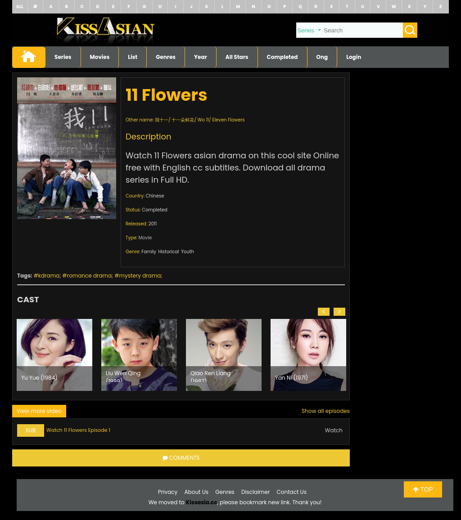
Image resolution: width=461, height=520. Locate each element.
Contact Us (292, 492)
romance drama (89, 275)
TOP (423, 489)
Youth (187, 251)
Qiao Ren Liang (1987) (210, 375)
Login (353, 57)
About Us (197, 492)
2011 (153, 223)
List (132, 57)
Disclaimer (255, 492)
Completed (282, 57)
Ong (322, 57)
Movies (100, 57)
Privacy (167, 492)
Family (148, 251)
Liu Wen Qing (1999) (123, 375)
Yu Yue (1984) (39, 377)
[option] (54, 355)
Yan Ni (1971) (291, 377)
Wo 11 (203, 120)
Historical (168, 251)
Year (200, 57)
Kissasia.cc (201, 502)
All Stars (237, 57)
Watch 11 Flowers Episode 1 (78, 430)
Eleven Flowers (228, 120)
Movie (145, 237)
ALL (19, 6)
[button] (324, 312)
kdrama (48, 275)
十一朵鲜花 (183, 120)
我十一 (161, 120)
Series (63, 57)
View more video (39, 411)
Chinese (155, 196)
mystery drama (140, 275)
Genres (166, 57)
